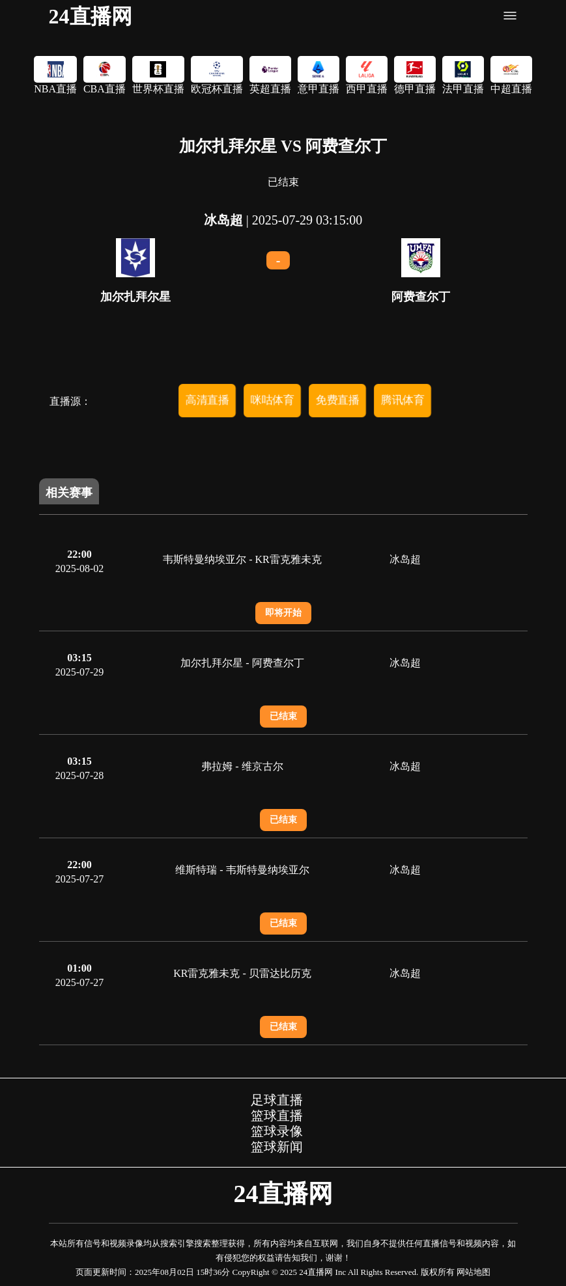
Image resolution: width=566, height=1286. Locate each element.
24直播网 (90, 16)
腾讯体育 (402, 399)
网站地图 (473, 1272)
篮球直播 (277, 1115)
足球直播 (277, 1100)
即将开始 (283, 613)
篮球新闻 (277, 1147)
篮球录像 (277, 1131)
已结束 (283, 716)
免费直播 (337, 399)
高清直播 (207, 399)
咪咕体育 (272, 399)
